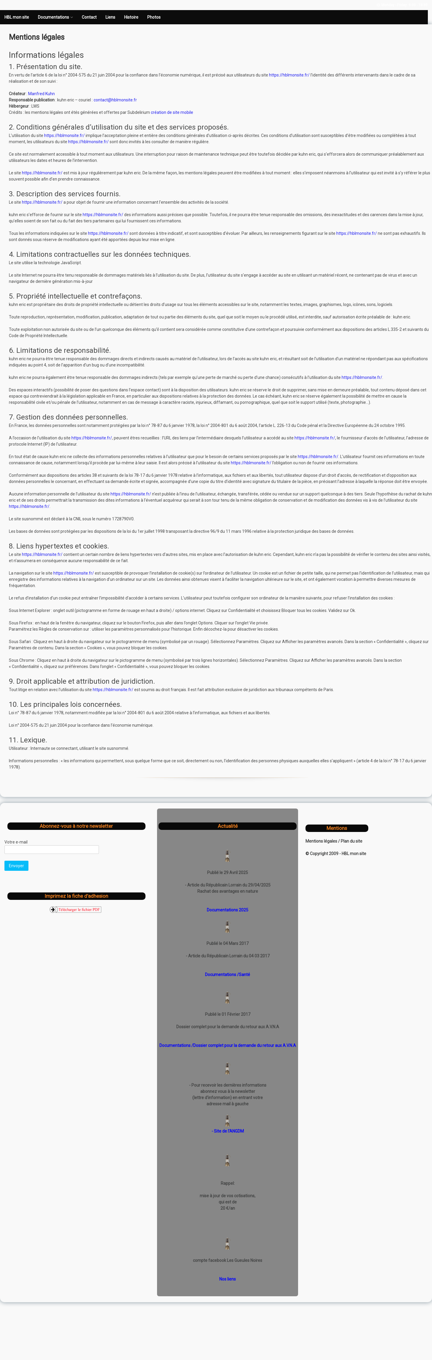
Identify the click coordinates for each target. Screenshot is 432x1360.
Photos (154, 17)
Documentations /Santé (227, 974)
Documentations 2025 (227, 910)
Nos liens (227, 1279)
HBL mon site (16, 17)
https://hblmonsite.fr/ (289, 75)
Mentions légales (321, 841)
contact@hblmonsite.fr (115, 100)
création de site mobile (172, 112)
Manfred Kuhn (41, 93)
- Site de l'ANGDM (228, 1131)
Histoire (131, 17)
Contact (89, 17)
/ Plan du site (350, 841)
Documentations (53, 17)
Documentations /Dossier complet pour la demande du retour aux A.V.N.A (227, 1045)
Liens (110, 17)
